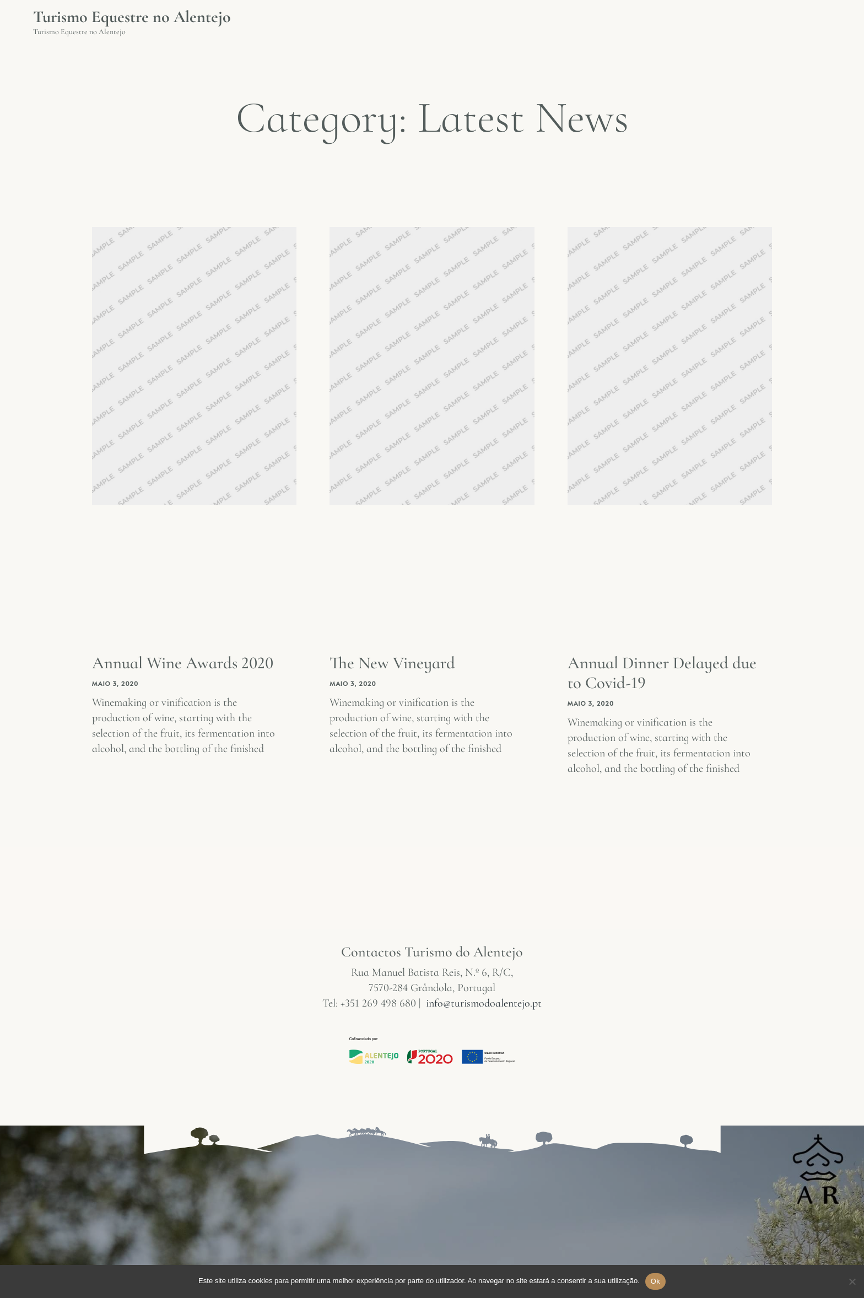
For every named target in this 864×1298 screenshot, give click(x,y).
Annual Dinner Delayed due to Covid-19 (652, 672)
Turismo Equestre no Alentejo (132, 17)
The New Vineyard (395, 662)
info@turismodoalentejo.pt (484, 1002)
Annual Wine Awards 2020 (186, 662)
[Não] (851, 1287)
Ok (655, 1281)
